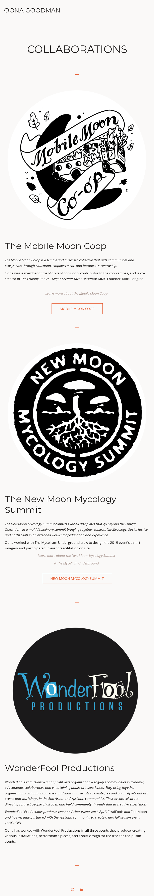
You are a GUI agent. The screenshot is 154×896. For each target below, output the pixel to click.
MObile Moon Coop (77, 308)
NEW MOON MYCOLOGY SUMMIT (77, 578)
